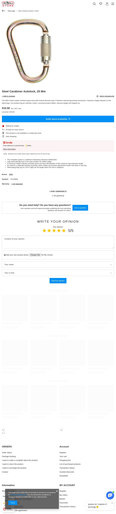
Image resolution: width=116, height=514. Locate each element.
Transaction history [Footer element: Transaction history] (67, 468)
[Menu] (113, 4)
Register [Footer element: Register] (63, 453)
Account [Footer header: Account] (64, 446)
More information (9, 149)
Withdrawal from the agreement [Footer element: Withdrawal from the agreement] (14, 510)
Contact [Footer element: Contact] (5, 472)
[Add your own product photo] (46, 254)
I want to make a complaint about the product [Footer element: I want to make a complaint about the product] (20, 460)
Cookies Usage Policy (18, 495)
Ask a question (80, 208)
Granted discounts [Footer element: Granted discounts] (67, 472)
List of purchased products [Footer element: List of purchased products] (70, 464)
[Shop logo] (8, 3)
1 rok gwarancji (17, 184)
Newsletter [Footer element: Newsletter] (64, 476)
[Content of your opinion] (58, 242)
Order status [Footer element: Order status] (7, 453)
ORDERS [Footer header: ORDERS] (7, 446)
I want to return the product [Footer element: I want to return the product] (12, 464)
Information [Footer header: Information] (8, 485)
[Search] (94, 4)
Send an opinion (57, 281)
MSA (11, 174)
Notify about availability (58, 119)
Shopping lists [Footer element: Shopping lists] (65, 460)
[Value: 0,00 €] (107, 4)
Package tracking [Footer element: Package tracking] (9, 456)
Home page (11, 11)
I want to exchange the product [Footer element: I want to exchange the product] (14, 468)
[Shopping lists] (100, 4)
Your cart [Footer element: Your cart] (63, 456)
